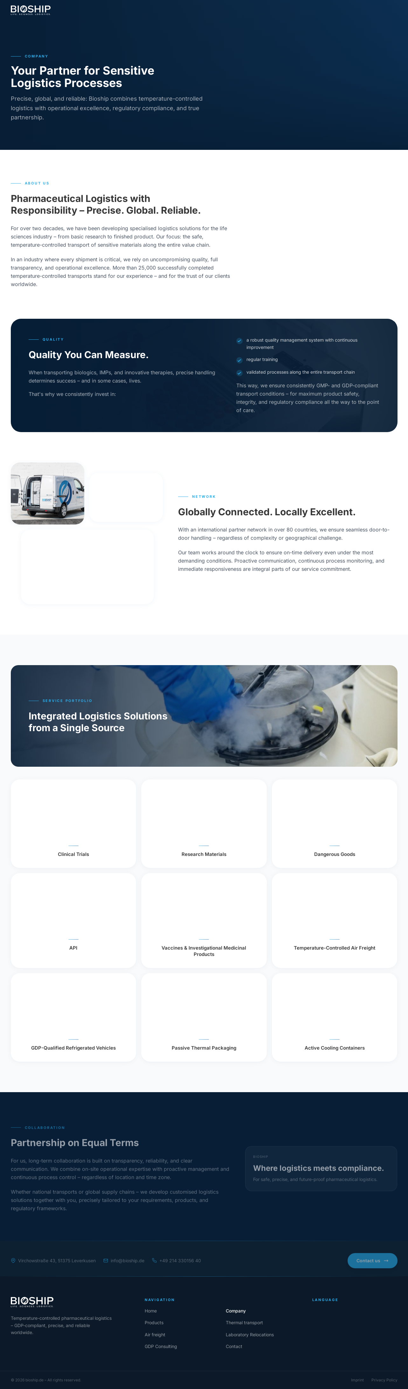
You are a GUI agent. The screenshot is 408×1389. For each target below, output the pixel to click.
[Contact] (380, 10)
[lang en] (350, 10)
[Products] (154, 1322)
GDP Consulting (283, 10)
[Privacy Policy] (384, 1380)
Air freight (188, 10)
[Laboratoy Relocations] (250, 1334)
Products (111, 10)
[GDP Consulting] (161, 1346)
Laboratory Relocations (232, 10)
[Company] (236, 1310)
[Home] (70, 1302)
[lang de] (329, 10)
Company (81, 10)
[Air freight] (155, 1334)
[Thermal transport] (244, 1322)
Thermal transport (149, 10)
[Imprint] (357, 1380)
